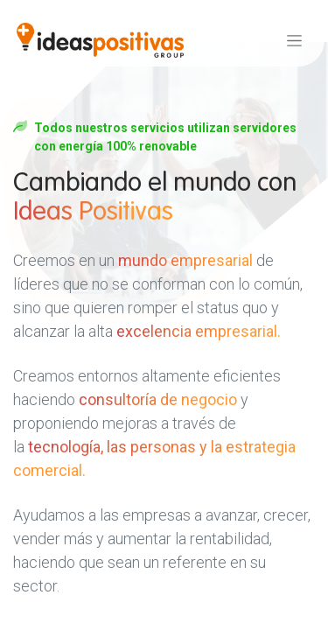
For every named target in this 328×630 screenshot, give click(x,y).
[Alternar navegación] (294, 40)
